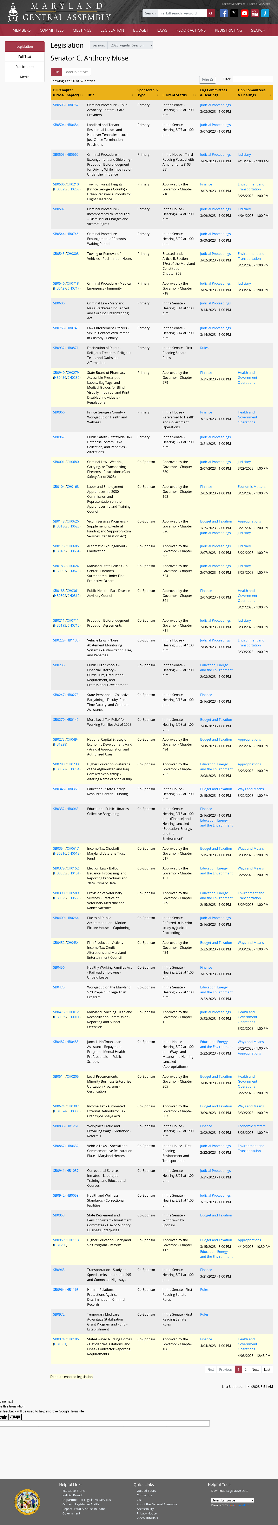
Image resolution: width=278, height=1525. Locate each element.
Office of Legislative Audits (80, 1504)
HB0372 (60, 769)
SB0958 (59, 1215)
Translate (239, 1505)
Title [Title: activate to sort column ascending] (90, 95)
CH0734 (73, 769)
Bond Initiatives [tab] (76, 72)
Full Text (24, 56)
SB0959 (59, 1240)
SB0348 (59, 789)
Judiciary (244, 154)
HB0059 (72, 1195)
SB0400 (59, 918)
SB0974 (59, 1339)
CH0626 (73, 521)
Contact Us (144, 1495)
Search (150, 13)
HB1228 (60, 744)
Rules (204, 348)
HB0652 (72, 1146)
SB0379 (59, 868)
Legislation (24, 46)
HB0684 (72, 124)
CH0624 (73, 566)
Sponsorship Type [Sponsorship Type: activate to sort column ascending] (148, 92)
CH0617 (73, 848)
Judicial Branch (72, 1495)
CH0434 (73, 942)
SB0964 (59, 1289)
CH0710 (73, 625)
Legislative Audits (259, 4)
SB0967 (59, 437)
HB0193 (60, 625)
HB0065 (72, 808)
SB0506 (59, 184)
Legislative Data (237, 1490)
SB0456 (59, 967)
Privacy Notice (147, 1513)
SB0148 (59, 521)
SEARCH (258, 30)
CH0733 (73, 764)
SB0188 (59, 590)
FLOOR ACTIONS (191, 30)
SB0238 (59, 665)
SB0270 (59, 719)
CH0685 (73, 546)
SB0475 (59, 987)
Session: (98, 45)
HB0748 (72, 328)
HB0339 (60, 1017)
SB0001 (59, 462)
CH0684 (73, 551)
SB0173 (59, 546)
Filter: (248, 79)
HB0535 (60, 873)
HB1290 (60, 1245)
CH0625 (73, 526)
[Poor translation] (15, 1417)
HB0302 (60, 595)
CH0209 (73, 189)
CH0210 (73, 184)
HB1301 (60, 1344)
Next (255, 1369)
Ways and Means (251, 789)
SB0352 (59, 808)
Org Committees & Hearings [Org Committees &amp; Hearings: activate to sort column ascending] (213, 92)
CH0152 (73, 868)
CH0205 (73, 1076)
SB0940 (59, 372)
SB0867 (59, 1146)
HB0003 (60, 571)
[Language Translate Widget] (232, 1500)
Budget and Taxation (216, 521)
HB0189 (60, 551)
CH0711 (73, 620)
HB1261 (72, 1126)
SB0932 (59, 348)
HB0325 (60, 898)
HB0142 (72, 719)
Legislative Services (233, 4)
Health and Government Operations (247, 377)
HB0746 (72, 234)
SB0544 (59, 234)
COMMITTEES (52, 30)
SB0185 (59, 566)
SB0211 (59, 620)
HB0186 (60, 526)
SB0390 (59, 893)
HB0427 (60, 288)
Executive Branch (74, 1490)
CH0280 (73, 377)
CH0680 (73, 462)
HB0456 (60, 377)
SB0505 (59, 154)
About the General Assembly (157, 1504)
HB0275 (72, 694)
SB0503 (59, 105)
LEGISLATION (112, 30)
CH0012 (73, 1012)
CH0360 (73, 595)
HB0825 (60, 189)
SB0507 (59, 209)
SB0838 (59, 1126)
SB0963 (59, 1269)
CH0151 (73, 873)
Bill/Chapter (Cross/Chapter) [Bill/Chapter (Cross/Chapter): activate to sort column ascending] (66, 92)
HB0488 (72, 1041)
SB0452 (59, 942)
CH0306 (73, 1111)
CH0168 (73, 486)
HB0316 (60, 853)
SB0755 (59, 328)
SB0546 (59, 283)
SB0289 (59, 764)
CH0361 (73, 590)
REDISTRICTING (228, 30)
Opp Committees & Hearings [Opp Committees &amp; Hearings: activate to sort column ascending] (251, 92)
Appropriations (249, 521)
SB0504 (59, 124)
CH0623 (73, 571)
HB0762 (72, 105)
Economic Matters (251, 486)
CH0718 (73, 283)
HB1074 (60, 1111)
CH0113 (73, 1240)
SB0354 (59, 848)
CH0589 (73, 893)
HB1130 (72, 640)
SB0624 (59, 1106)
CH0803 (73, 253)
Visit (140, 1500)
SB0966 (59, 412)
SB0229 (59, 640)
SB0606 (59, 303)
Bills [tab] (56, 72)
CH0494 (73, 739)
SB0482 (59, 1041)
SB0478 (59, 1012)
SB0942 (59, 1195)
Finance (206, 184)
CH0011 (73, 1017)
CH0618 (73, 853)
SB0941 (59, 1170)
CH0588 (73, 898)
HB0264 (72, 918)
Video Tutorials (147, 1518)
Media (24, 77)
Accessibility (145, 1509)
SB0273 (59, 739)
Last (267, 1369)
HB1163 (72, 1289)
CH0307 (73, 1106)
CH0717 (73, 288)
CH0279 (73, 372)
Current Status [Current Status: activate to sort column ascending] (175, 95)
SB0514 (59, 1076)
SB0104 (59, 486)
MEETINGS (82, 30)
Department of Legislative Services (86, 1500)
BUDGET (140, 30)
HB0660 (72, 154)
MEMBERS (22, 30)
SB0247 (59, 694)
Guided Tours (146, 1490)
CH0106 (73, 1339)
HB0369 (72, 789)
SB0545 (59, 253)
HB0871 (72, 348)
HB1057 (72, 1170)
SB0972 (59, 1314)
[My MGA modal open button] (254, 13)
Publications (24, 66)
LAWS (162, 30)
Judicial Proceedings (215, 105)
